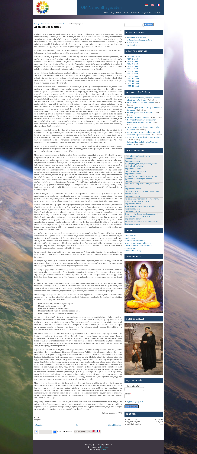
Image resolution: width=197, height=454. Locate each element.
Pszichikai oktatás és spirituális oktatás (141, 221)
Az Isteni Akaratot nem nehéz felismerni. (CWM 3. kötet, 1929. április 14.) (142, 200)
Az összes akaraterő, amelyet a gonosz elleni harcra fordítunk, (143, 98)
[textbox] (134, 25)
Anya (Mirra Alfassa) (119, 12)
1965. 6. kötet (132, 68)
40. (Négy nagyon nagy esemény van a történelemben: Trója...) (141, 164)
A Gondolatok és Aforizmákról (139, 40)
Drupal (103, 449)
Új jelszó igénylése (135, 401)
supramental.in (130, 248)
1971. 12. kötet (133, 83)
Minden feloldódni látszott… (138, 117)
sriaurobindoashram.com (135, 240)
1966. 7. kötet (132, 71)
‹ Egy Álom (39, 425)
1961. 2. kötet (132, 59)
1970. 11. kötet (133, 81)
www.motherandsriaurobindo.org (138, 243)
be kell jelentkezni (82, 431)
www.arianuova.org (132, 250)
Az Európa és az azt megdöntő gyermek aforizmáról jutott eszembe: (143, 133)
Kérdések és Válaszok (136, 37)
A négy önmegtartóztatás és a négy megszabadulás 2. (140, 207)
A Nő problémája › (113, 425)
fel (77, 425)
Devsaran (104, 447)
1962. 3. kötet (132, 61)
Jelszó (127, 394)
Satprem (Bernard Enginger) (136, 171)
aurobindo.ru (129, 238)
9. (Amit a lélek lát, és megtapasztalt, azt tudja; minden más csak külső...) (141, 215)
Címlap (105, 12)
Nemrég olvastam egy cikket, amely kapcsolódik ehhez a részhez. (141, 121)
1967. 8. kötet (132, 73)
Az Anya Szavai (133, 45)
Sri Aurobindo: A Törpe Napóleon (140, 102)
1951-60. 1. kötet (133, 56)
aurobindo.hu (130, 235)
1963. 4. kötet (132, 64)
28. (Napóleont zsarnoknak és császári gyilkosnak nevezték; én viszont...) (141, 177)
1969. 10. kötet (133, 78)
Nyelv (36, 417)
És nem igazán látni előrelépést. (140, 112)
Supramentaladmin (133, 161)
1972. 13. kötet (133, 86)
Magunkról (146, 12)
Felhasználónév (132, 386)
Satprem (134, 13)
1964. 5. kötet (132, 66)
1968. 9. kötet (132, 76)
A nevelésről (45, 24)
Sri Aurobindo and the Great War (138, 245)
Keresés (157, 12)
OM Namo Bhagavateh (101, 7)
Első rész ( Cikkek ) (58, 24)
